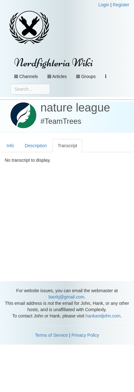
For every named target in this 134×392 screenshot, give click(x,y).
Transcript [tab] (67, 145)
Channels (26, 76)
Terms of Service (51, 335)
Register (121, 4)
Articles (57, 76)
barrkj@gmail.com (66, 296)
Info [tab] (10, 145)
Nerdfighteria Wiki (53, 62)
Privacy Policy (85, 335)
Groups (86, 76)
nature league (75, 107)
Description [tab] (36, 145)
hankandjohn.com (103, 315)
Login (103, 4)
